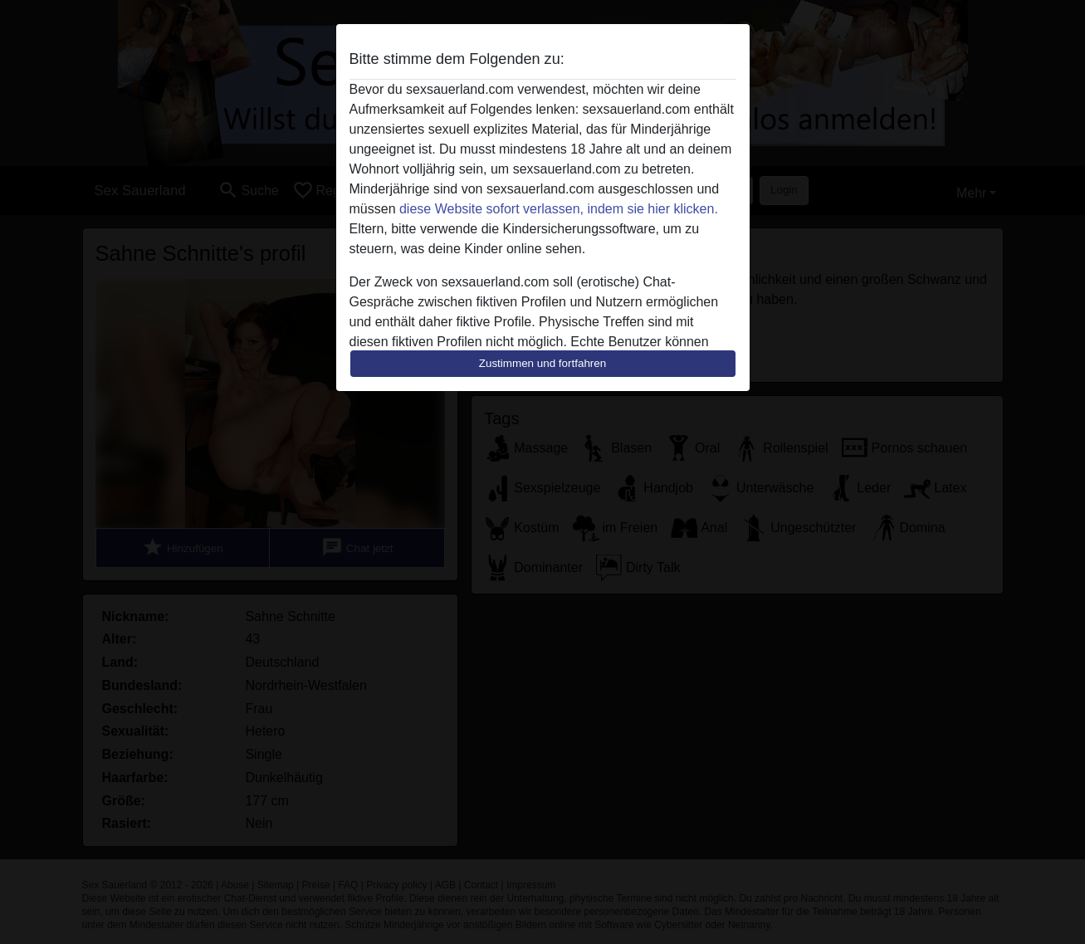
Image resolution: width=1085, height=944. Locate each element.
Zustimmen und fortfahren (543, 363)
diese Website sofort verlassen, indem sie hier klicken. (558, 209)
